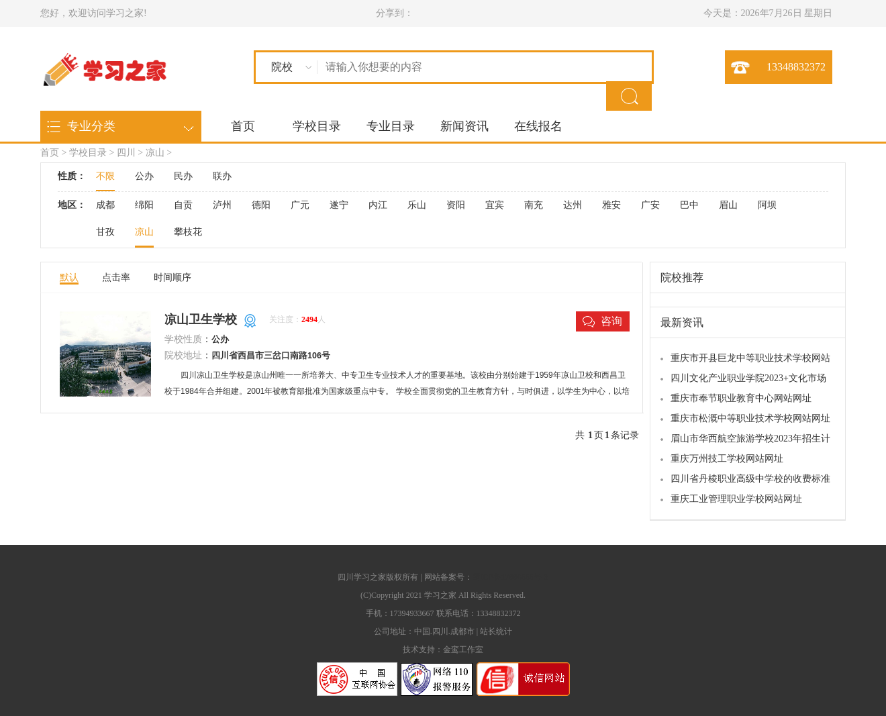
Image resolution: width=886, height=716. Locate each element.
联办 (222, 176)
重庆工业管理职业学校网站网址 (736, 499)
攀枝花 (188, 232)
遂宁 (339, 205)
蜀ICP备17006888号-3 (510, 577)
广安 (650, 205)
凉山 (155, 153)
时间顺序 (172, 277)
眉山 (728, 205)
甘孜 (105, 232)
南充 (533, 205)
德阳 (261, 205)
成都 (105, 205)
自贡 (183, 205)
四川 (126, 153)
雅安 (611, 205)
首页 (243, 126)
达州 (572, 205)
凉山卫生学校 (200, 319)
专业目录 (390, 126)
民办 (183, 176)
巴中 (689, 205)
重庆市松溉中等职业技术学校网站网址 (750, 418)
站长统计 (496, 631)
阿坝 (767, 205)
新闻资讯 (464, 126)
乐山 (416, 205)
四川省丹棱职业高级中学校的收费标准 (750, 479)
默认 (69, 277)
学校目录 (317, 126)
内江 (377, 205)
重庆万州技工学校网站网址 (727, 459)
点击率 (116, 277)
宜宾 (494, 205)
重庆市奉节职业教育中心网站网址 (741, 398)
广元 (300, 205)
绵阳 (144, 205)
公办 (144, 176)
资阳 (455, 205)
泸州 (222, 205)
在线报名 (538, 126)
